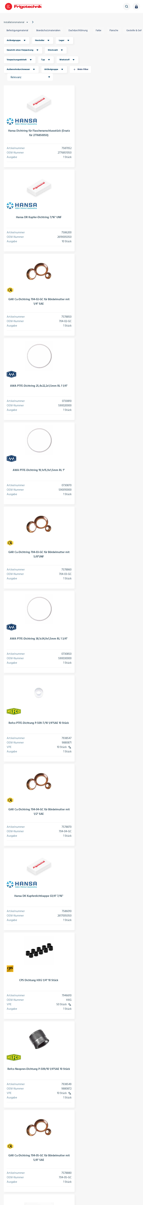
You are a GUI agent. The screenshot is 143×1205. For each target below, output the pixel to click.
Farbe (98, 30)
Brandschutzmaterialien (48, 30)
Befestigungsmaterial (17, 30)
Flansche (113, 30)
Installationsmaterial (16, 22)
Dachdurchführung (78, 30)
